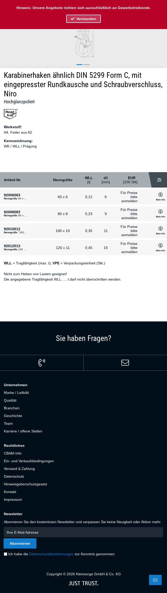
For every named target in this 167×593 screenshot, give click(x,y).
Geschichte (13, 416)
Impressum (13, 499)
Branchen (11, 408)
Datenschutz (14, 476)
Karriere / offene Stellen (23, 431)
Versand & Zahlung (19, 469)
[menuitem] (83, 392)
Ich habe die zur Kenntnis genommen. (61, 554)
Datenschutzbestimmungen (51, 554)
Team (8, 423)
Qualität (10, 400)
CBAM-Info (13, 453)
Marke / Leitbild (16, 393)
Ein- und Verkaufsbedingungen (29, 461)
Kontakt (10, 492)
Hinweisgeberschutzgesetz (25, 484)
